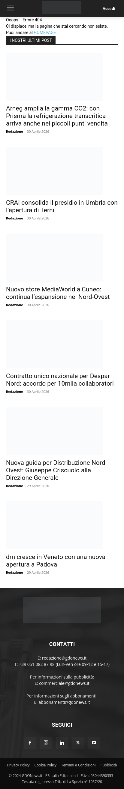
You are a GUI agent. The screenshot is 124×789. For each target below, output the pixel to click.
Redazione (14, 131)
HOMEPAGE (45, 32)
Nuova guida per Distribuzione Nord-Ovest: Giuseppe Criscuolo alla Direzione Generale (56, 470)
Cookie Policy (45, 765)
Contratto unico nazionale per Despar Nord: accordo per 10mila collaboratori (60, 379)
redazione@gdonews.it (64, 658)
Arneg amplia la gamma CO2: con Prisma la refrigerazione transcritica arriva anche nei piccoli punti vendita (57, 116)
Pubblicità (108, 765)
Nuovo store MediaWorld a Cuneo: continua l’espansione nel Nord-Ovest (58, 293)
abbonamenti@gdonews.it (64, 702)
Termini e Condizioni (78, 765)
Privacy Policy (18, 765)
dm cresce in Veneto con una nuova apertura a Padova (55, 560)
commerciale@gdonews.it (64, 683)
